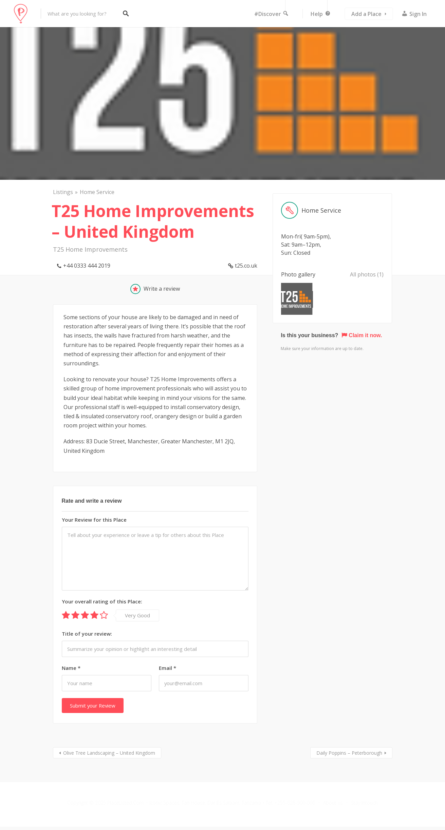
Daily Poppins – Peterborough (349, 753)
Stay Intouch (364, 802)
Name (71, 667)
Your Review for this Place (94, 519)
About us (333, 802)
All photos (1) (367, 274)
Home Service (97, 192)
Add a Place (366, 14)
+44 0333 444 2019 (86, 265)
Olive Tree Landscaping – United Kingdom (109, 753)
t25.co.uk (246, 265)
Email (167, 667)
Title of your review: (87, 633)
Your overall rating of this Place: (102, 601)
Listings (63, 192)
